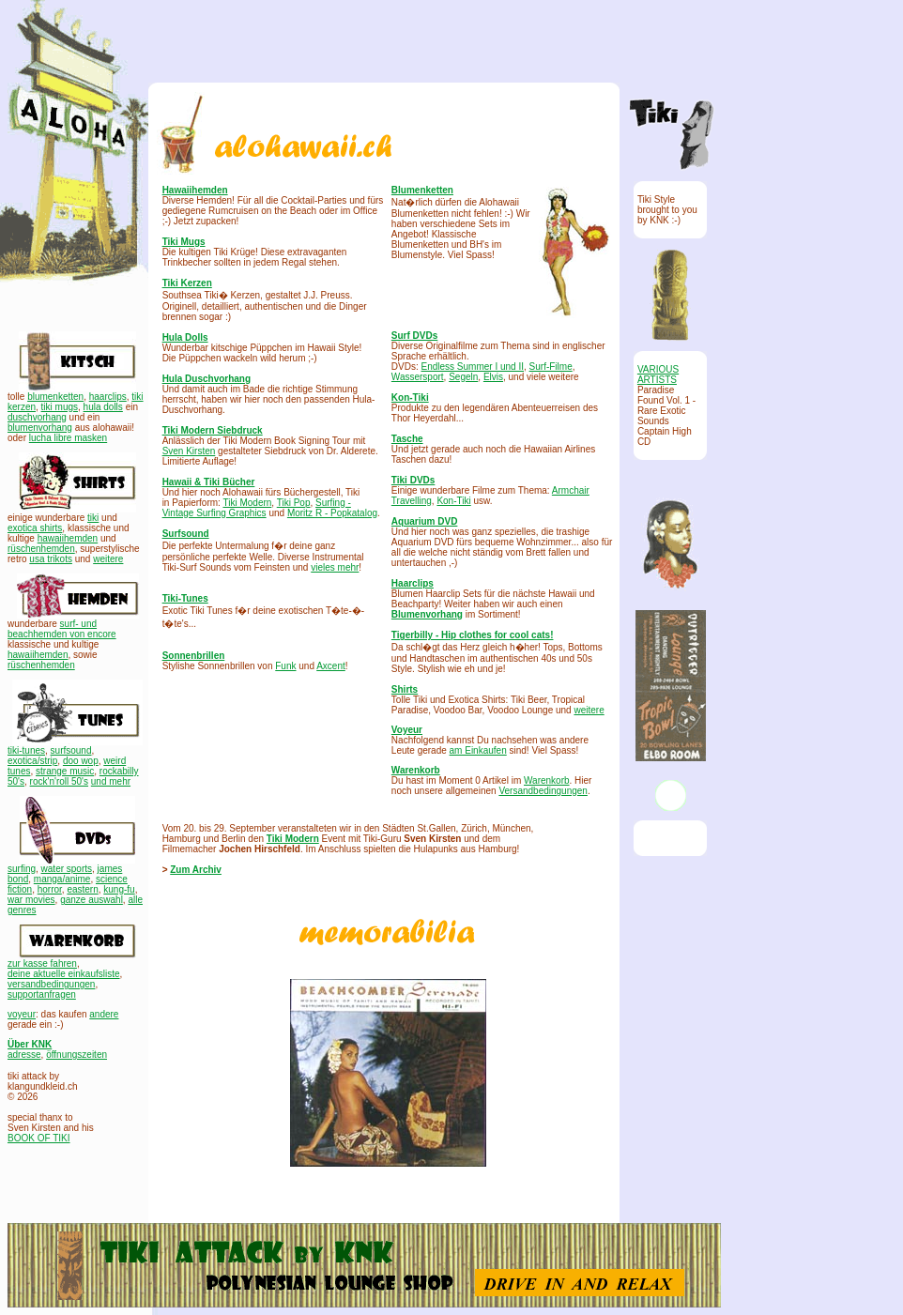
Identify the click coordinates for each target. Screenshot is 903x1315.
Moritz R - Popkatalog (332, 513)
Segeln (463, 377)
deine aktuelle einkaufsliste (64, 974)
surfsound (71, 750)
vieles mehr (335, 567)
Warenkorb (547, 780)
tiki (93, 517)
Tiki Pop (294, 502)
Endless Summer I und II (473, 366)
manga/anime (62, 879)
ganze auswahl (91, 900)
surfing (22, 869)
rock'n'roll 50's (59, 781)
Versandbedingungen (543, 791)
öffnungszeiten (76, 1054)
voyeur (22, 1014)
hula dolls (103, 407)
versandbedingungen (51, 984)
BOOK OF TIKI (39, 1138)
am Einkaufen (478, 750)
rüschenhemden (41, 548)
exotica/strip (32, 761)
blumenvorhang (40, 427)
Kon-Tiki (453, 501)
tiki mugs (59, 407)
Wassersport (417, 377)
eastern (82, 889)
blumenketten (55, 396)
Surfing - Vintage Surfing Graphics (256, 507)
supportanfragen (42, 994)
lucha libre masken (68, 438)
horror (50, 889)
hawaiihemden (68, 538)
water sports (66, 869)
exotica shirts (35, 528)
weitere (108, 559)
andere (103, 1014)
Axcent (330, 666)
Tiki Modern (246, 502)
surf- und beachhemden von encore (62, 629)
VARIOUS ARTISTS (658, 374)
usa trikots (50, 559)
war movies (31, 900)
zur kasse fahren (42, 963)
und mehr (110, 781)
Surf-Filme (551, 366)
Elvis (493, 377)
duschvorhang (37, 417)
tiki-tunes (26, 750)
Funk (285, 666)
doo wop (81, 761)
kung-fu (118, 889)
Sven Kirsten (189, 451)
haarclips (108, 396)
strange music (65, 771)
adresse (24, 1054)
